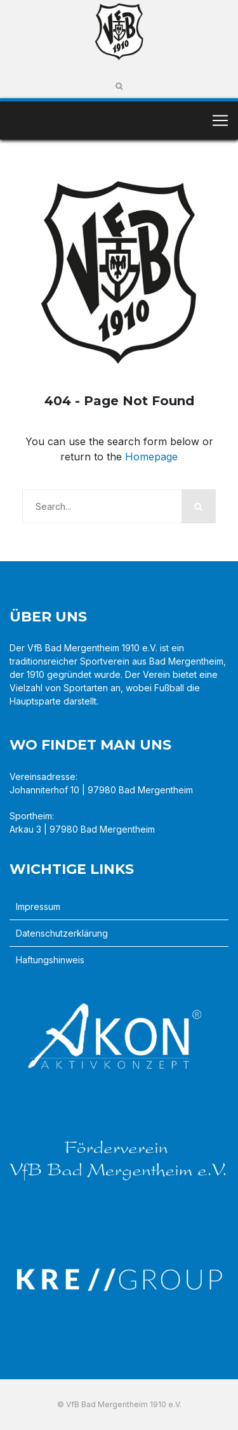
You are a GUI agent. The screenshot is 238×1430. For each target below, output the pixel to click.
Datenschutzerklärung (62, 933)
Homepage (151, 456)
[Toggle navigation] (220, 120)
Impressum (38, 906)
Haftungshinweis (50, 959)
